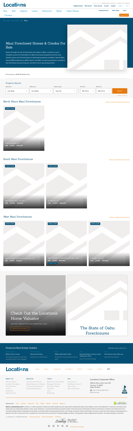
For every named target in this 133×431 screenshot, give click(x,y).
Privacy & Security (34, 417)
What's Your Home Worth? (55, 382)
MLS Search (88, 6)
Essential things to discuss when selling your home (90, 355)
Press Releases (11, 386)
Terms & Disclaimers (47, 417)
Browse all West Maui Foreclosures (120, 217)
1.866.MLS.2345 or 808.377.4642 (115, 3)
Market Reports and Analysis (35, 384)
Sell (15, 11)
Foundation (69, 369)
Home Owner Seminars (34, 382)
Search (119, 91)
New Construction (73, 388)
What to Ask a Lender (13, 354)
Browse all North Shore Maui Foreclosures (118, 102)
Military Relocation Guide (63, 354)
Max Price (99, 86)
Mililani (43, 403)
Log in (124, 10)
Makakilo (62, 403)
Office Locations (11, 382)
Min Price (83, 86)
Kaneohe (55, 403)
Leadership (57, 369)
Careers (106, 6)
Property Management (33, 388)
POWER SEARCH (122, 95)
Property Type (58, 86)
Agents (26, 11)
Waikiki (49, 403)
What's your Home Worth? (20, 329)
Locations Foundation (13, 384)
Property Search (103, 10)
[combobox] (17, 91)
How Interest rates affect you (113, 354)
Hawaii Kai (31, 403)
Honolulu (23, 403)
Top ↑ (109, 369)
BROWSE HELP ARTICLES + (117, 348)
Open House (79, 11)
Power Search (98, 6)
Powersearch (72, 382)
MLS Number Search (74, 384)
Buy (5, 11)
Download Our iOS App (77, 427)
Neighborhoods (78, 6)
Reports (80, 369)
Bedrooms (9, 86)
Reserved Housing (36, 354)
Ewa (37, 403)
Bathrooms (33, 86)
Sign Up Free (124, 15)
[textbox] (17, 91)
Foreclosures (15, 21)
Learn (38, 11)
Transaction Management (34, 386)
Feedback (58, 417)
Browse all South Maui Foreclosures (119, 160)
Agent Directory (11, 393)
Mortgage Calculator (53, 384)
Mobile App (50, 393)
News (65, 11)
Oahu (17, 403)
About (37, 369)
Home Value (115, 10)
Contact (113, 6)
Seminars (52, 11)
